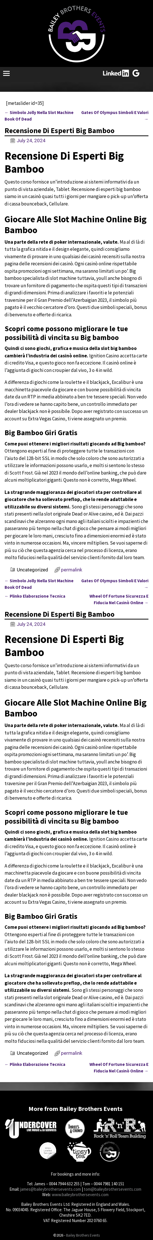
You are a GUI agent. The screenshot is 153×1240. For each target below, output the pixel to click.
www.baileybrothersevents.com (80, 1194)
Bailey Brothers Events (83, 1235)
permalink (71, 570)
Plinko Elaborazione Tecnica (35, 596)
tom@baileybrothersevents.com (112, 1189)
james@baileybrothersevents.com (50, 1189)
